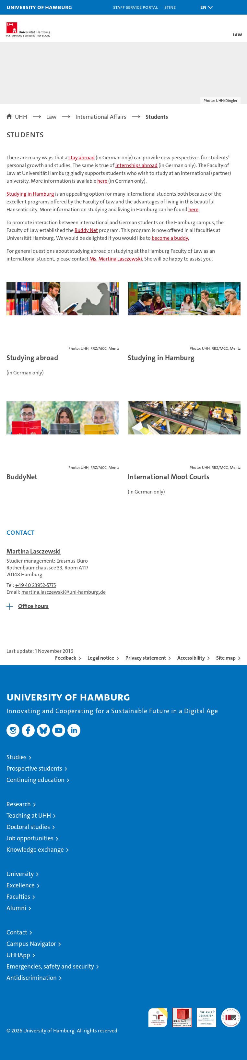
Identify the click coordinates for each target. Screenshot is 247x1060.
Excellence (20, 885)
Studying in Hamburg (161, 357)
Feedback (65, 657)
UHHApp (18, 955)
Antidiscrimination (31, 978)
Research (18, 804)
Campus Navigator (31, 944)
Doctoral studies (28, 827)
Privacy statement (145, 657)
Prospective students (34, 768)
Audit (178, 1011)
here (102, 180)
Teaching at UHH (28, 815)
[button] (205, 7)
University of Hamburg (39, 7)
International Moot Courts (168, 476)
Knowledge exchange (35, 850)
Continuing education (35, 780)
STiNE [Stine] (170, 7)
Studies (16, 757)
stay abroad (81, 157)
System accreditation (231, 1014)
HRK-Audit (203, 1014)
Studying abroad (32, 357)
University (20, 874)
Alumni (16, 908)
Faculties (18, 897)
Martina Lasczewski (33, 551)
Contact (16, 932)
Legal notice (101, 657)
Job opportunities (29, 838)
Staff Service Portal (135, 7)
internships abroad (136, 165)
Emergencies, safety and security (50, 966)
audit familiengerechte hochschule (158, 1017)
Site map (226, 657)
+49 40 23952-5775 (35, 585)
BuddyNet (21, 476)
